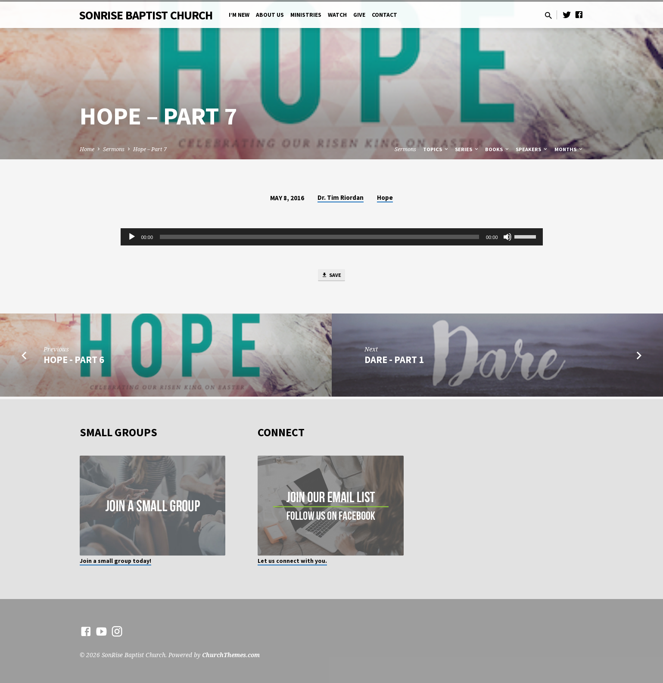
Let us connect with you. (292, 561)
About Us (270, 15)
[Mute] (507, 237)
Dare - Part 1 (394, 362)
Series (467, 149)
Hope (385, 197)
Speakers (532, 149)
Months (569, 149)
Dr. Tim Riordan (340, 197)
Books (497, 149)
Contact (384, 15)
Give (359, 15)
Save (331, 276)
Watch (337, 15)
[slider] (319, 237)
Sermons (114, 149)
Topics (436, 149)
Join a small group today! (115, 561)
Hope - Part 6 (74, 362)
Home (87, 149)
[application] (332, 236)
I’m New (239, 15)
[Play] (132, 237)
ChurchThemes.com (231, 655)
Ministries (305, 15)
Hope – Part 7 (150, 149)
